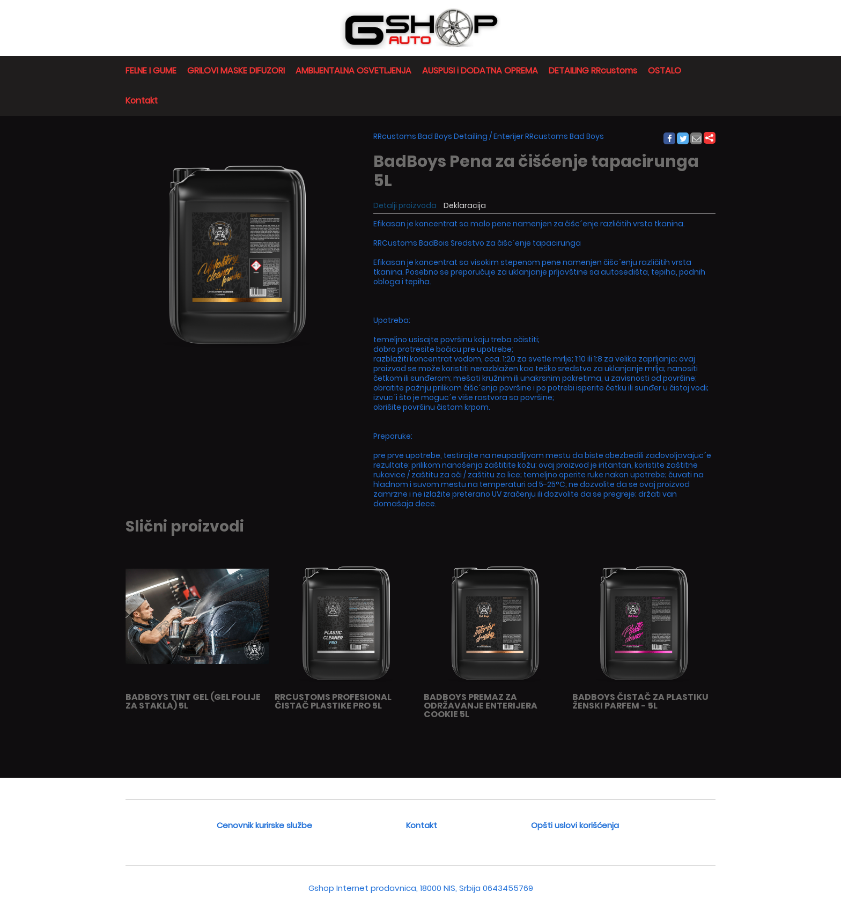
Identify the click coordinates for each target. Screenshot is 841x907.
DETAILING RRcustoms (593, 70)
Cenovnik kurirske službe (264, 825)
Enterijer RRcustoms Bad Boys (548, 136)
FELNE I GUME (151, 70)
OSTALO (664, 70)
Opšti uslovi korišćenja (575, 825)
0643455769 (508, 888)
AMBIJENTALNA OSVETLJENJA (353, 70)
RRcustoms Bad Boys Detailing (430, 136)
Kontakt (142, 100)
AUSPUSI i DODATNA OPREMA (480, 70)
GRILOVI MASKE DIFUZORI (236, 70)
